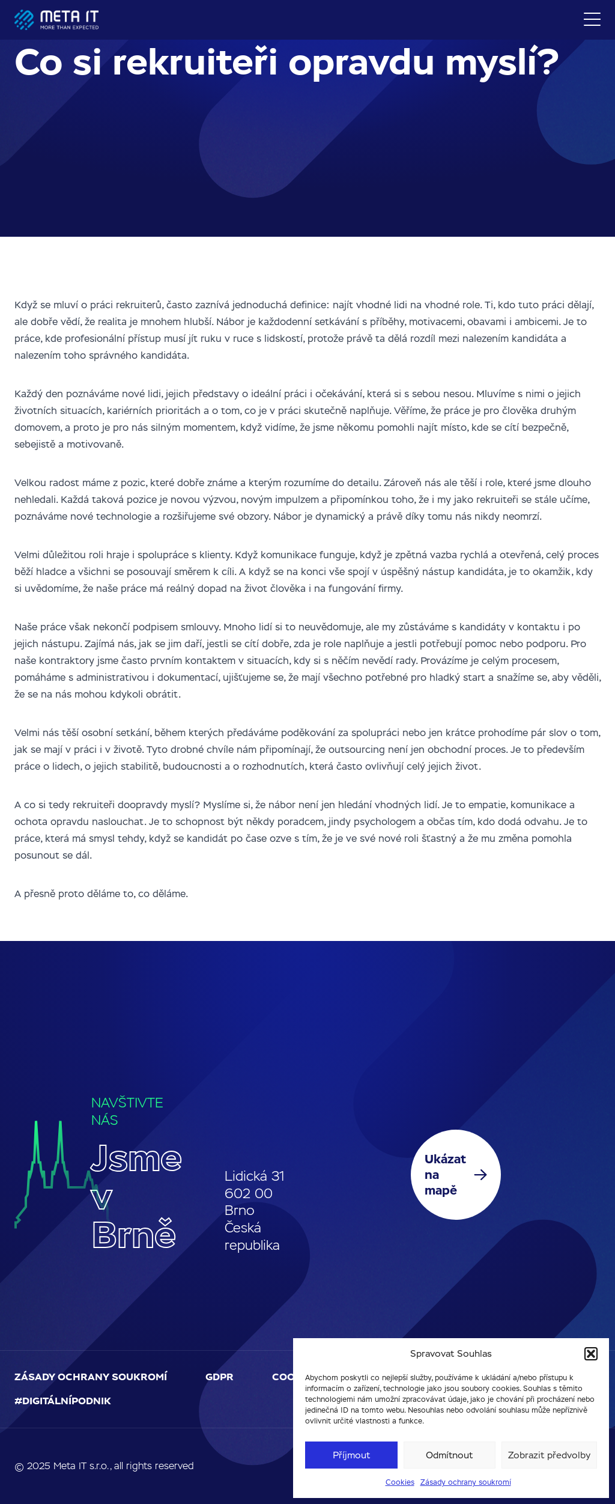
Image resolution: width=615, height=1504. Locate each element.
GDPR (219, 1377)
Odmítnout (449, 1455)
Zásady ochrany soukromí (465, 1482)
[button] (591, 1354)
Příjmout (351, 1455)
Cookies (400, 1482)
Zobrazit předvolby (549, 1455)
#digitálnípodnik (62, 1401)
